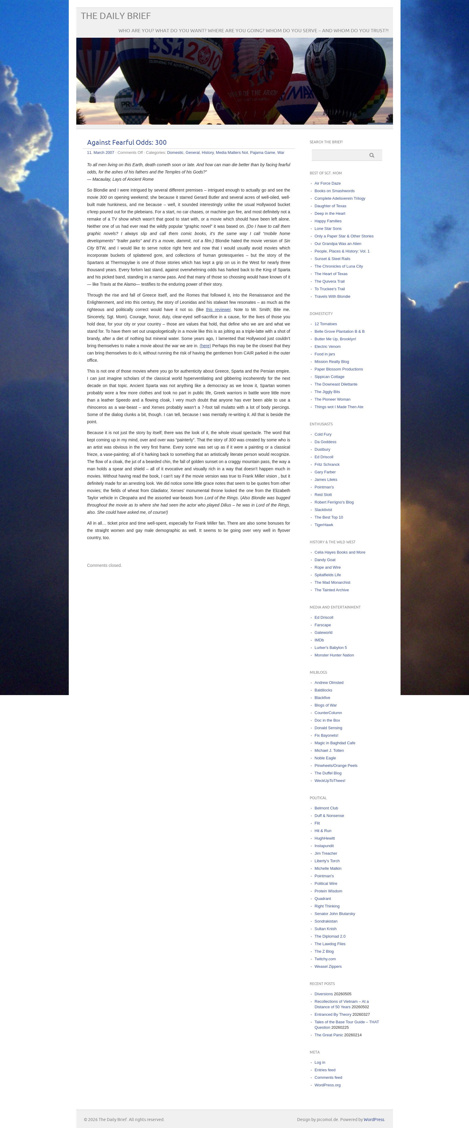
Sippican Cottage (329, 376)
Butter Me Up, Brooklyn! (335, 339)
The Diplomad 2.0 (330, 936)
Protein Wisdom (328, 891)
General (193, 152)
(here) (205, 345)
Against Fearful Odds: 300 (127, 142)
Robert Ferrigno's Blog (334, 502)
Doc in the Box (327, 720)
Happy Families (328, 221)
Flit (317, 823)
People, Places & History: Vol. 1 (342, 251)
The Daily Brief (116, 16)
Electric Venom (328, 346)
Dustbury (322, 449)
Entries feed (325, 1070)
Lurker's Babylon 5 (331, 647)
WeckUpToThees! (330, 780)
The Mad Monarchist (332, 582)
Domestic (175, 152)
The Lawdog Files (330, 944)
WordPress (374, 1119)
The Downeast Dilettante (336, 384)
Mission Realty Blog (332, 361)
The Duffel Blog (328, 773)
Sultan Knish (326, 928)
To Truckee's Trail (330, 289)
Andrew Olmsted (329, 682)
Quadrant (323, 898)
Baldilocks (323, 690)
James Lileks (326, 479)
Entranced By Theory (333, 1014)
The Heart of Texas (331, 274)
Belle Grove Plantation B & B (340, 331)
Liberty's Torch (327, 861)
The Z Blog (324, 951)
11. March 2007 (100, 152)
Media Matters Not (232, 152)
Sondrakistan (326, 921)
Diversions (324, 994)
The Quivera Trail (330, 281)
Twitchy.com (325, 959)
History (208, 152)
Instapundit (324, 846)
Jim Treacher (326, 853)
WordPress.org (328, 1085)
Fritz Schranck (327, 464)
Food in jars (325, 354)
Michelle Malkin (328, 868)
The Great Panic (329, 1035)
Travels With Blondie (332, 296)
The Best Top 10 (329, 517)
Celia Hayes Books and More (340, 552)
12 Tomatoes (326, 324)
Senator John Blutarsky (335, 913)
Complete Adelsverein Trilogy (340, 198)
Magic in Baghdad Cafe (335, 743)
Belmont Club (326, 808)
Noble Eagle (325, 758)
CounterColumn (328, 712)
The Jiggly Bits (327, 391)
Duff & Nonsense (329, 815)
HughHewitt (325, 838)
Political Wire (326, 883)
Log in (320, 1062)
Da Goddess (325, 442)
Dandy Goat (325, 560)
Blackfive (322, 697)
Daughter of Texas (330, 206)
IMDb (319, 640)
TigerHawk (324, 525)
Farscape (323, 625)
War (280, 152)
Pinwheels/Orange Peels (336, 765)
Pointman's (324, 487)
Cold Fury (323, 434)
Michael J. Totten (329, 750)
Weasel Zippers (328, 966)
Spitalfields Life (328, 575)
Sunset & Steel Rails (332, 258)
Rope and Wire (328, 567)
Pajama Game (262, 152)
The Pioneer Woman (332, 399)
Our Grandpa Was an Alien (338, 243)
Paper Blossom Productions (339, 369)
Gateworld (323, 632)
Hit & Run (323, 830)
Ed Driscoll (324, 457)
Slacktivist (323, 509)
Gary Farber (325, 472)
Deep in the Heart (330, 213)
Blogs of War (326, 705)
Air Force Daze (328, 183)
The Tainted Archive (332, 590)
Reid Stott (323, 494)
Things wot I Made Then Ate (339, 407)
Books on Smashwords (335, 191)
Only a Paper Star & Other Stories (344, 236)
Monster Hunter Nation (334, 655)
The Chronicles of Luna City (339, 266)
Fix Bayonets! (326, 735)
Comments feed (328, 1077)
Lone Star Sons (328, 228)
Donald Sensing (328, 728)
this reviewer (218, 309)
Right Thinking (327, 906)
